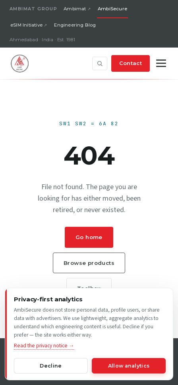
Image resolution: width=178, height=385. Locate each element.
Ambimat (75, 8)
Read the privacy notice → (44, 345)
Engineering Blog (75, 25)
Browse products (89, 263)
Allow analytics (129, 366)
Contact (130, 63)
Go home (89, 237)
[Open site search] (99, 63)
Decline (51, 366)
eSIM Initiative (26, 25)
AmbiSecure (112, 8)
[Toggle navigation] (161, 63)
